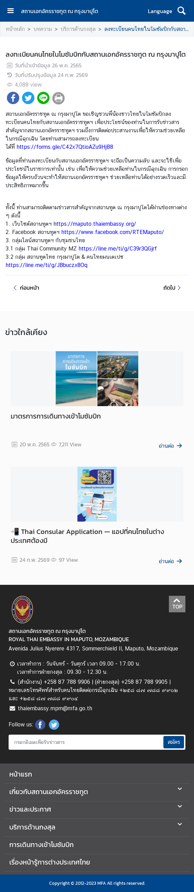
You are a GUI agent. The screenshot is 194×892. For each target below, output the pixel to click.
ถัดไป (173, 287)
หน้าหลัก (15, 29)
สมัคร (174, 742)
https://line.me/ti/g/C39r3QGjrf (117, 248)
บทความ (42, 29)
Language (160, 11)
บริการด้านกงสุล (78, 29)
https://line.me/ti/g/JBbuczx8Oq (46, 265)
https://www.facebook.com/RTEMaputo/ (112, 232)
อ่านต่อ (171, 446)
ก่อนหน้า (25, 287)
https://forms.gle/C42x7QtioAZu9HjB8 (65, 147)
